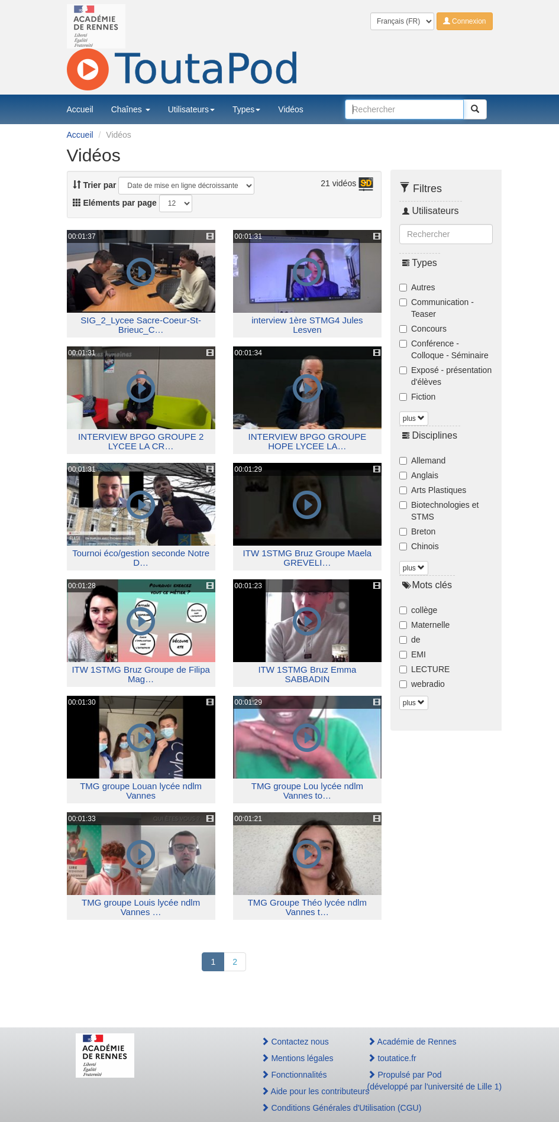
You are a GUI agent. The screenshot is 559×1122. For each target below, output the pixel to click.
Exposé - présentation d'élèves (445, 376)
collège (418, 610)
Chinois (419, 546)
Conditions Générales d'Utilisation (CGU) (301, 1108)
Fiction (417, 396)
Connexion (464, 21)
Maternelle (424, 625)
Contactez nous (295, 1041)
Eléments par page (115, 202)
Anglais (418, 475)
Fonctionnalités (294, 1074)
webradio (422, 684)
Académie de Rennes (412, 1041)
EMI (412, 654)
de (410, 639)
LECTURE (424, 669)
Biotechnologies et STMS (439, 510)
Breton (417, 531)
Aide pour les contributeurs (301, 1091)
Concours (423, 328)
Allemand (422, 460)
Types (246, 109)
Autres (417, 287)
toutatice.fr (391, 1058)
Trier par (95, 185)
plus (414, 418)
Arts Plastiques (432, 490)
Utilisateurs (191, 109)
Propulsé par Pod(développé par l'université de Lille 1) (425, 1080)
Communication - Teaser (436, 308)
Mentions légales (297, 1058)
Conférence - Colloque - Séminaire (444, 349)
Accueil (80, 109)
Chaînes (130, 109)
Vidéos (290, 109)
